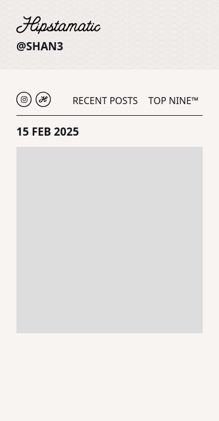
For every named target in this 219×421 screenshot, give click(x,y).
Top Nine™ (173, 100)
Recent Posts (105, 100)
